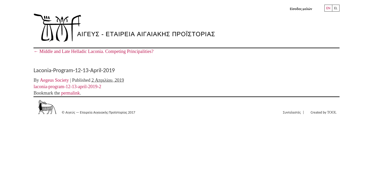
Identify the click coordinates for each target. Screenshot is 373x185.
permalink (70, 93)
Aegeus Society (54, 80)
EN (328, 8)
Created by (324, 112)
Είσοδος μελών (301, 9)
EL (335, 8)
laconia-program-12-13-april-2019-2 (67, 86)
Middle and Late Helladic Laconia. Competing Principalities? (93, 51)
